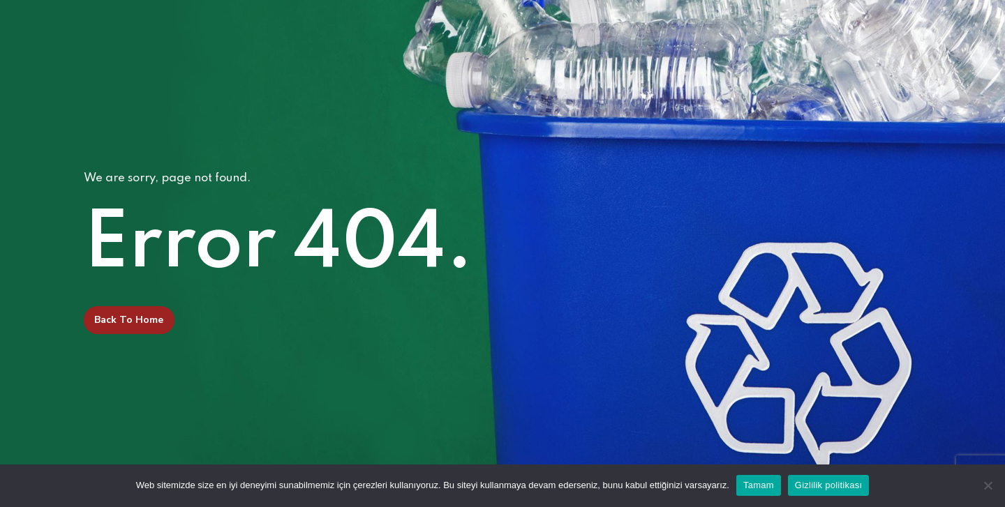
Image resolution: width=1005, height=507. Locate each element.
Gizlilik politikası (829, 485)
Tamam (758, 485)
